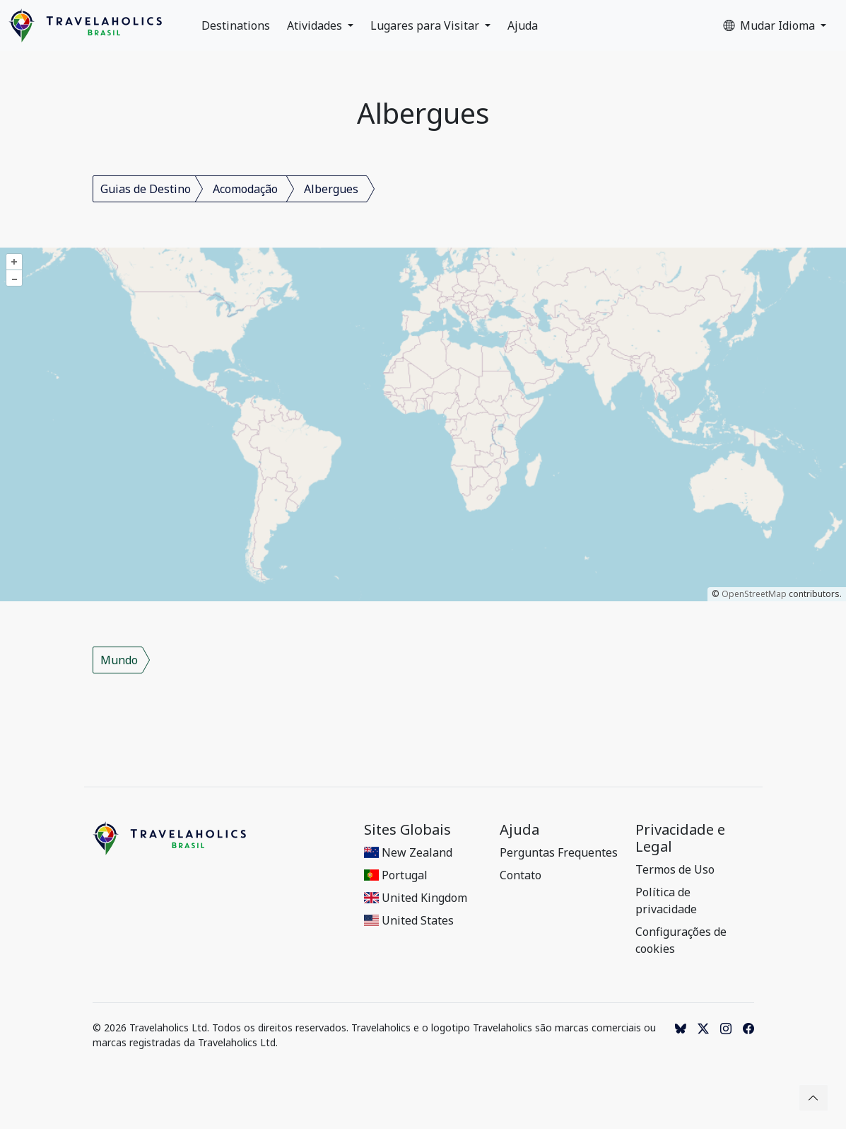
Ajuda (522, 25)
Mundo (119, 660)
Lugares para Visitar (426, 25)
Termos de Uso (675, 869)
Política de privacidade (666, 900)
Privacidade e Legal (680, 838)
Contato (520, 875)
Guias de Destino (145, 189)
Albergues (331, 189)
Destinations (235, 25)
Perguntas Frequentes (559, 852)
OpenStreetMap (754, 594)
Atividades (316, 25)
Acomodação (245, 189)
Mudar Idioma (770, 25)
